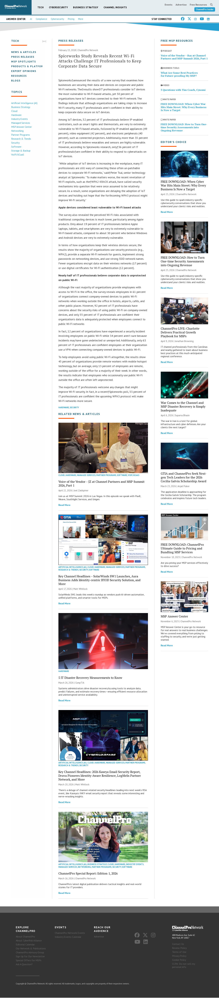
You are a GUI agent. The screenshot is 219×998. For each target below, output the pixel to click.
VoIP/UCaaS (17, 154)
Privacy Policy (179, 956)
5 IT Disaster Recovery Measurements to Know (90, 678)
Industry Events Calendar (68, 937)
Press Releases (22, 56)
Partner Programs (20, 134)
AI (31, 18)
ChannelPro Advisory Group (30, 952)
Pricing (71, 18)
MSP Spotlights (23, 61)
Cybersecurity (58, 7)
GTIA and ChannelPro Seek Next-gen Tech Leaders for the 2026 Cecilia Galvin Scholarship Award (183, 477)
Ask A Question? (24, 964)
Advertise (181, 4)
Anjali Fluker (184, 486)
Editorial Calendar (25, 944)
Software (16, 146)
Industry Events (19, 118)
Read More (64, 505)
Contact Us (178, 944)
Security (15, 142)
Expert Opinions (23, 71)
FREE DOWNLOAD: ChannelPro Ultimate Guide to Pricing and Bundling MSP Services (182, 548)
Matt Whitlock (80, 589)
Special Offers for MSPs (28, 960)
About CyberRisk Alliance (29, 940)
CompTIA (79, 682)
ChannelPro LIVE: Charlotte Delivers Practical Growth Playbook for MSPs (180, 332)
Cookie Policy (179, 960)
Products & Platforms (29, 66)
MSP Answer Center (21, 126)
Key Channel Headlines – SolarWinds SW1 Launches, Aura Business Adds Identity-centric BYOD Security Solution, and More (99, 580)
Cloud (14, 111)
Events (168, 4)
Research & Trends (21, 138)
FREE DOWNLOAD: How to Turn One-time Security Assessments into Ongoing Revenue (184, 127)
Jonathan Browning (184, 341)
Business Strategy (85, 7)
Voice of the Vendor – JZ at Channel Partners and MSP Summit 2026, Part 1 (101, 484)
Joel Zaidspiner (81, 490)
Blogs (15, 80)
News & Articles (23, 52)
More (80, 18)
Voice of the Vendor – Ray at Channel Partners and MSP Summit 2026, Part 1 (184, 57)
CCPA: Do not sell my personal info (183, 965)
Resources (19, 75)
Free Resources (198, 4)
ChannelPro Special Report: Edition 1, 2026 (88, 873)
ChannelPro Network (88, 50)
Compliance (41, 18)
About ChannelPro (25, 936)
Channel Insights (115, 7)
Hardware (16, 114)
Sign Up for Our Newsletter (30, 956)
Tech (40, 7)
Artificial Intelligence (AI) (24, 103)
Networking (17, 130)
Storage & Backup (20, 150)
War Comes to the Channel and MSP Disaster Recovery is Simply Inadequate (183, 406)
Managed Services (20, 122)
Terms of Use (179, 952)
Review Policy (179, 948)
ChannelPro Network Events (70, 933)
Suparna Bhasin (182, 415)
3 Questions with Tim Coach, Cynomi (183, 90)
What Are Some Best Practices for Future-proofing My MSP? (179, 74)
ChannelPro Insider (204, 9)
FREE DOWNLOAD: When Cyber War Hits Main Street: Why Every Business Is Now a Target (183, 107)
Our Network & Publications (31, 948)
